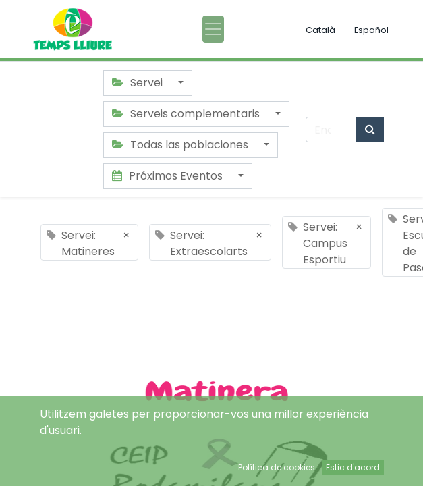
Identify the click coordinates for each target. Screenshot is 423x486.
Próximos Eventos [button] (168, 176)
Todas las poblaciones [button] (181, 145)
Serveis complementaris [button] (187, 114)
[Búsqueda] (370, 129)
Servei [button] (138, 82)
